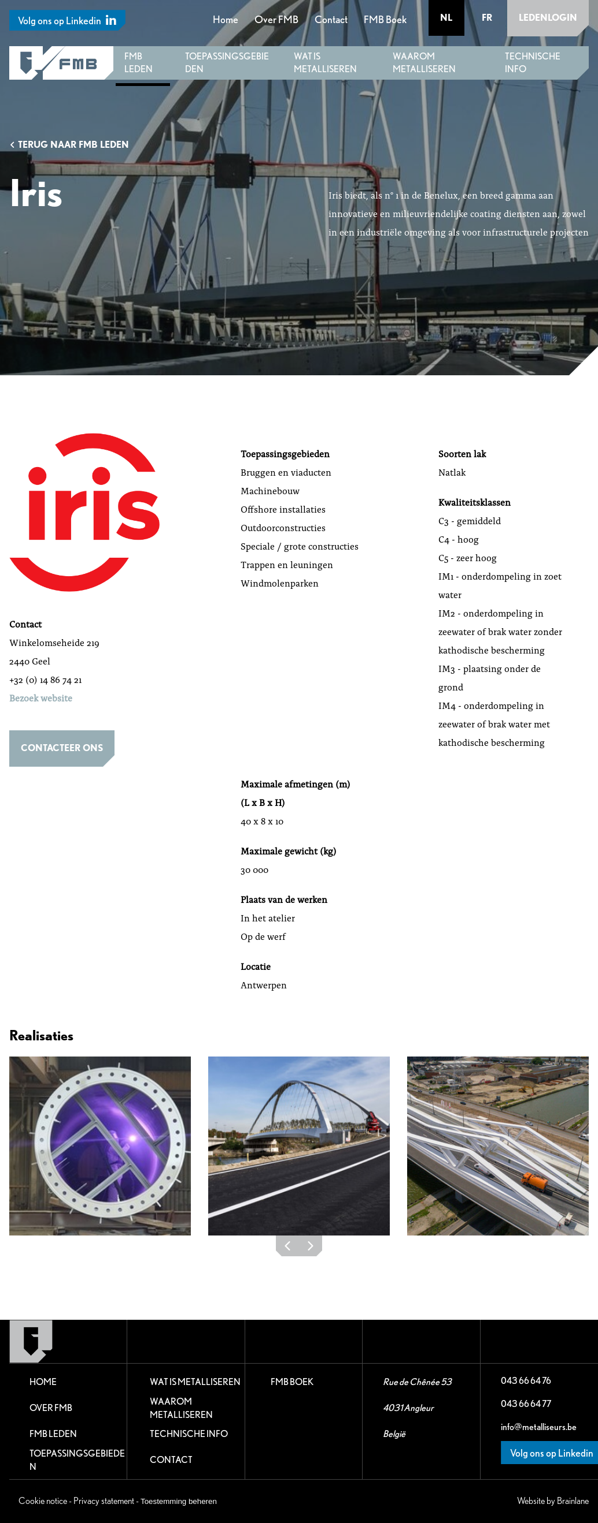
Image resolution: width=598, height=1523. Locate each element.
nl (447, 17)
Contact (331, 19)
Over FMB (276, 19)
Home (225, 19)
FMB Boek (385, 19)
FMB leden (138, 62)
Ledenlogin (548, 17)
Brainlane (573, 1500)
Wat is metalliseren (325, 62)
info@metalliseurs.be (539, 1426)
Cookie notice (43, 1500)
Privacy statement (103, 1500)
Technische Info (532, 62)
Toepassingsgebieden (227, 62)
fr (487, 17)
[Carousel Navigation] (299, 1248)
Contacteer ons (62, 747)
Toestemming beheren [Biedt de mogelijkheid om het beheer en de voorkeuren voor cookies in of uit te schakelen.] (179, 1501)
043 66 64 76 (526, 1380)
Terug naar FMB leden (69, 144)
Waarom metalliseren (424, 62)
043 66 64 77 (526, 1403)
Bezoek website (40, 698)
